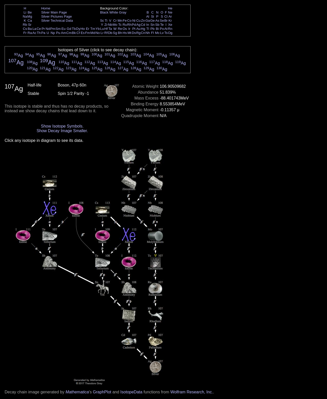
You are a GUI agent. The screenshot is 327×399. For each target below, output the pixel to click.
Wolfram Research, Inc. (191, 392)
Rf (106, 33)
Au (138, 29)
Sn (152, 25)
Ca (30, 20)
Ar (170, 16)
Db (110, 33)
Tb (74, 29)
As (157, 20)
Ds (134, 33)
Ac (34, 33)
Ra (30, 33)
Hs (125, 33)
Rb (25, 25)
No (98, 33)
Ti (106, 20)
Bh (120, 33)
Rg (138, 33)
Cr (115, 20)
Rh (129, 25)
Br (166, 20)
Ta (110, 29)
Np (53, 33)
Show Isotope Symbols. (62, 126)
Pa (43, 33)
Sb (157, 25)
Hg (143, 29)
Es (83, 33)
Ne (170, 12)
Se (162, 20)
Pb (152, 29)
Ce (39, 29)
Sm (58, 29)
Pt (134, 29)
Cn (143, 33)
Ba (30, 29)
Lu (102, 29)
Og (170, 33)
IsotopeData (131, 392)
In (147, 25)
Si (152, 16)
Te (162, 25)
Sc (102, 20)
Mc (157, 33)
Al (147, 16)
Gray (122, 12)
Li (25, 12)
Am (63, 33)
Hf (106, 29)
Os (125, 29)
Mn (120, 20)
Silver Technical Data (57, 20)
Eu (63, 29)
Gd (69, 29)
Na (25, 16)
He (170, 8)
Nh (148, 33)
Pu (58, 33)
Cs (25, 29)
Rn (170, 29)
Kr (170, 20)
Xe (170, 25)
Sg (115, 33)
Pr (43, 29)
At (166, 29)
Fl (152, 33)
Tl (147, 29)
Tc (120, 25)
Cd (143, 25)
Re (120, 29)
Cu (138, 20)
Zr (106, 25)
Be (30, 12)
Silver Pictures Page (56, 16)
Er (87, 29)
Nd (48, 29)
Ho (82, 29)
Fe (125, 20)
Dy (78, 29)
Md (92, 33)
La (34, 29)
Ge (152, 20)
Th (39, 33)
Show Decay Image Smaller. (62, 131)
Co (129, 20)
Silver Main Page (54, 12)
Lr (102, 33)
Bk (74, 33)
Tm (92, 29)
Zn (143, 20)
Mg (29, 16)
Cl (166, 16)
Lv (162, 33)
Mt (129, 33)
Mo (115, 25)
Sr (29, 25)
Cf (78, 33)
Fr (25, 33)
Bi (157, 29)
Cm (69, 33)
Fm (87, 33)
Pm (52, 29)
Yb (98, 29)
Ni (134, 20)
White (113, 12)
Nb (110, 25)
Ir (129, 29)
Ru (125, 25)
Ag (138, 25)
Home (45, 8)
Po (162, 29)
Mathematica (77, 392)
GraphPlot (102, 392)
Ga (147, 20)
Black (104, 12)
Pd (134, 25)
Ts (166, 33)
